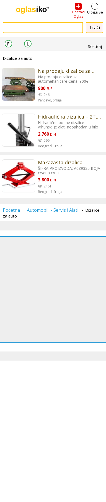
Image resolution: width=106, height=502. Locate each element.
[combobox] (43, 27)
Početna (11, 210)
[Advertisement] (53, 289)
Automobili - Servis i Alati (52, 210)
